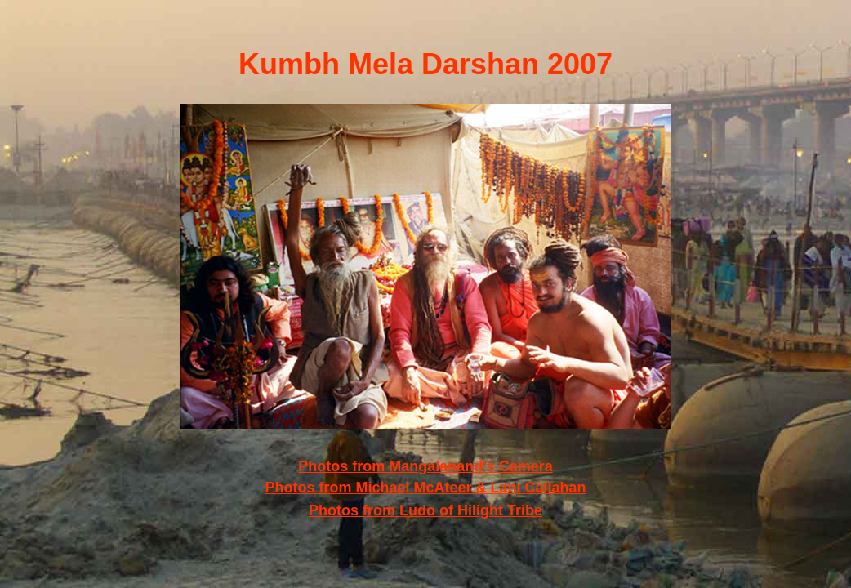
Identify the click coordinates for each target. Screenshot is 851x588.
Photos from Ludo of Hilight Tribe (425, 510)
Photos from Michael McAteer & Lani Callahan (425, 487)
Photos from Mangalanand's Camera (425, 466)
